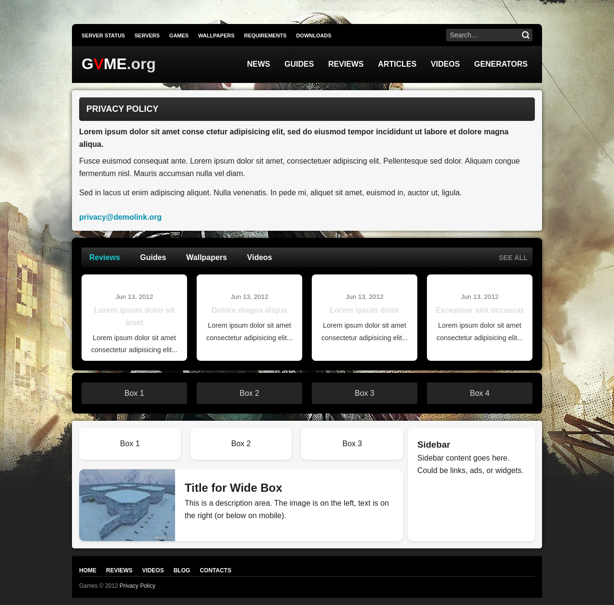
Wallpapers (216, 35)
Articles (397, 64)
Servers (146, 35)
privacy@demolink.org (120, 217)
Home (87, 570)
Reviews (346, 64)
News (258, 64)
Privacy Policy (137, 585)
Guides (299, 64)
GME (104, 63)
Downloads (313, 35)
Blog (182, 570)
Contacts (215, 570)
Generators (501, 64)
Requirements (265, 35)
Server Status (103, 35)
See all (513, 257)
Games (179, 35)
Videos (445, 64)
